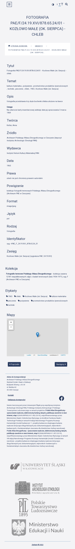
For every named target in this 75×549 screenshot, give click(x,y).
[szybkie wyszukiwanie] (66, 4)
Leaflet (29, 355)
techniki (11, 305)
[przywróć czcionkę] (60, 4)
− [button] (11, 327)
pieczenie (12, 301)
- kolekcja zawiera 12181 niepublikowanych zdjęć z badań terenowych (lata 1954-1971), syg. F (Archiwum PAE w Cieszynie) (37, 277)
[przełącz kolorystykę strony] (53, 4)
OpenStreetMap (42, 355)
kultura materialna (58, 296)
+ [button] (11, 322)
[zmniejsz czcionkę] (57, 4)
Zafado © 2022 (37, 545)
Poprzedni (14, 364)
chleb (18, 296)
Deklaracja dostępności (16, 400)
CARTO (63, 355)
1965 (10, 296)
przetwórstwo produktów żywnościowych (50, 301)
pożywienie (24, 301)
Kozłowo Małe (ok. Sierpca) (36, 296)
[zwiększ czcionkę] (62, 4)
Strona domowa (17, 46)
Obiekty (39, 46)
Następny (61, 364)
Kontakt (11, 395)
